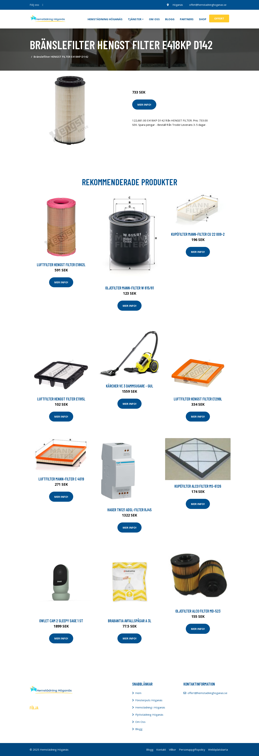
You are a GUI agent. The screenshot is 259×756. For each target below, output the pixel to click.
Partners (187, 19)
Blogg (169, 19)
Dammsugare (174, 77)
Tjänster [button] (134, 19)
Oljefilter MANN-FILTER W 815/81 (129, 287)
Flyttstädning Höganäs (149, 714)
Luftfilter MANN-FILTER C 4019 (61, 478)
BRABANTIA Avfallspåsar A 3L (129, 620)
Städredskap (156, 77)
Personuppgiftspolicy (192, 749)
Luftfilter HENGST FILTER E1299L (198, 398)
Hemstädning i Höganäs (150, 707)
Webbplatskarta (218, 749)
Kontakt (161, 749)
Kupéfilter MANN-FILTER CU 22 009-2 (198, 234)
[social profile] (43, 4)
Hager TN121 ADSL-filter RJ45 (129, 509)
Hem (138, 693)
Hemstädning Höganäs (105, 19)
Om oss (154, 19)
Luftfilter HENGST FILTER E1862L (61, 264)
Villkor (172, 749)
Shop (202, 19)
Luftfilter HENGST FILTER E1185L (61, 398)
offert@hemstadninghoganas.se (207, 4)
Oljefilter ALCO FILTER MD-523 (198, 611)
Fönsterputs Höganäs (148, 700)
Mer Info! (144, 104)
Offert (219, 18)
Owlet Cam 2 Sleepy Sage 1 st (61, 620)
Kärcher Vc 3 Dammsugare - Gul (129, 385)
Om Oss (140, 722)
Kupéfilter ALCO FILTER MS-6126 (197, 486)
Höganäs (177, 4)
